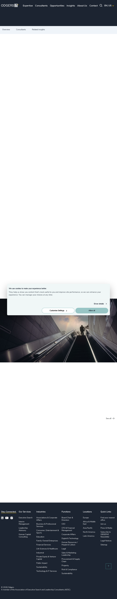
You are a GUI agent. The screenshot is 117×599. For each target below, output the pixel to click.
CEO (63, 524)
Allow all (92, 310)
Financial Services (43, 545)
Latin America (88, 536)
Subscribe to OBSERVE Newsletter (106, 534)
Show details (99, 304)
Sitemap (104, 545)
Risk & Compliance (69, 569)
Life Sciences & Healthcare (47, 549)
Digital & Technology (70, 538)
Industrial (40, 553)
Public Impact (41, 563)
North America (89, 532)
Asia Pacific (87, 528)
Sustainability (41, 567)
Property (65, 565)
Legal (64, 549)
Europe (86, 518)
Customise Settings (58, 310)
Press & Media (106, 528)
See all (110, 418)
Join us (103, 524)
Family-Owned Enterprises (47, 541)
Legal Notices (106, 541)
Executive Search (25, 518)
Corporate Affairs (69, 534)
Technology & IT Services (46, 571)
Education (40, 537)
